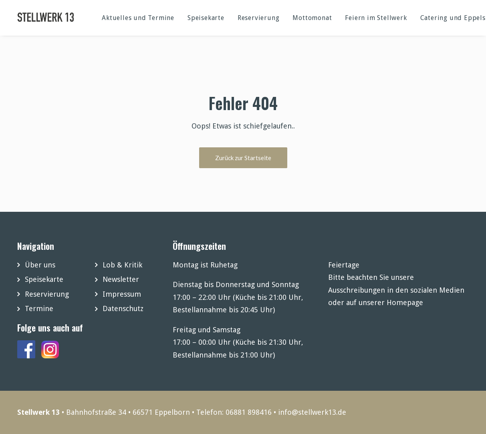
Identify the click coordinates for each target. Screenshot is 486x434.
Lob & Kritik (122, 265)
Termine (39, 308)
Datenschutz (123, 308)
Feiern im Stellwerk (376, 18)
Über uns (40, 265)
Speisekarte (206, 18)
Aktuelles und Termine (138, 18)
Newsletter (121, 279)
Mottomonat (312, 18)
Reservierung (259, 18)
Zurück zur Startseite (243, 157)
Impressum (122, 294)
